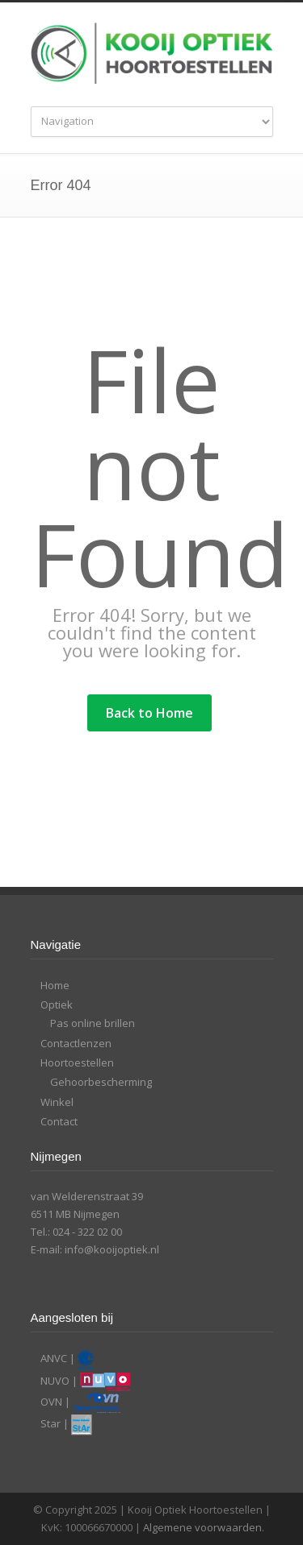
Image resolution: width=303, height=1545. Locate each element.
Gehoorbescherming (101, 1082)
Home (54, 985)
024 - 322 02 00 (87, 1231)
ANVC (53, 1359)
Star (50, 1424)
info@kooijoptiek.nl (112, 1249)
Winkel (57, 1102)
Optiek (56, 1004)
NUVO (54, 1380)
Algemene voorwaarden (202, 1527)
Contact (59, 1121)
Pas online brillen (92, 1023)
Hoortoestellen (77, 1062)
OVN (51, 1401)
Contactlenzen (76, 1043)
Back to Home (149, 713)
